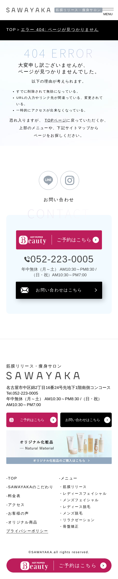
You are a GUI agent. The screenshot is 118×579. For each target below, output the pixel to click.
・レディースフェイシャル (83, 493)
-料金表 (13, 496)
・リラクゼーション (77, 520)
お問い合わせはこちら (59, 290)
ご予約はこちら (33, 420)
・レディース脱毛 (75, 507)
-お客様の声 (17, 513)
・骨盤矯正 (69, 526)
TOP (11, 29)
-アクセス (15, 505)
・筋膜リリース (73, 487)
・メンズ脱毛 (71, 513)
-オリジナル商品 (21, 522)
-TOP (11, 478)
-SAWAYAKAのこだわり (29, 487)
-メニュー (68, 478)
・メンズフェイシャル (79, 500)
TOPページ (55, 120)
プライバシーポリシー (27, 531)
